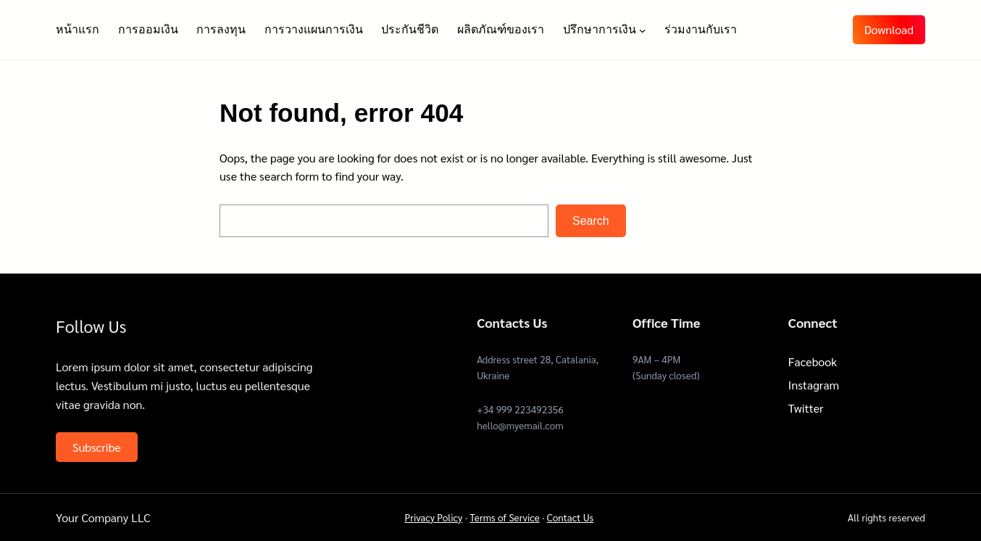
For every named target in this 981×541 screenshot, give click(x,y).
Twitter (806, 408)
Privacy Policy (433, 517)
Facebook (812, 361)
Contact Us (570, 517)
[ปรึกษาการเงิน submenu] (642, 29)
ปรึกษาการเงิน (599, 29)
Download (889, 29)
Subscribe (96, 447)
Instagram (813, 384)
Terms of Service (504, 517)
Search (590, 221)
